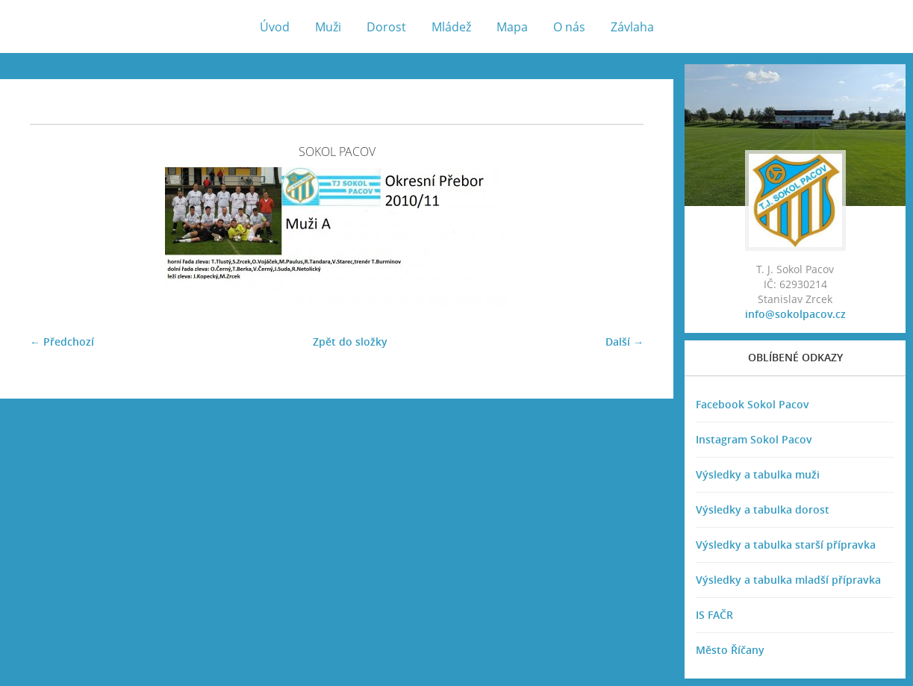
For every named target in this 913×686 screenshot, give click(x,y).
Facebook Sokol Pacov (752, 404)
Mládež (451, 27)
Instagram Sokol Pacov (754, 439)
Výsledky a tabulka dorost (762, 509)
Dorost (386, 27)
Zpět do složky (350, 341)
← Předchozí (62, 341)
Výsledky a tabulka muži (758, 474)
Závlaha (632, 27)
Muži (328, 27)
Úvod (275, 27)
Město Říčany (730, 650)
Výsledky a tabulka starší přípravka (786, 544)
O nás (569, 27)
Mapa (512, 27)
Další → (624, 341)
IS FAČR (714, 615)
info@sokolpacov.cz (795, 314)
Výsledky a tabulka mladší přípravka (788, 580)
